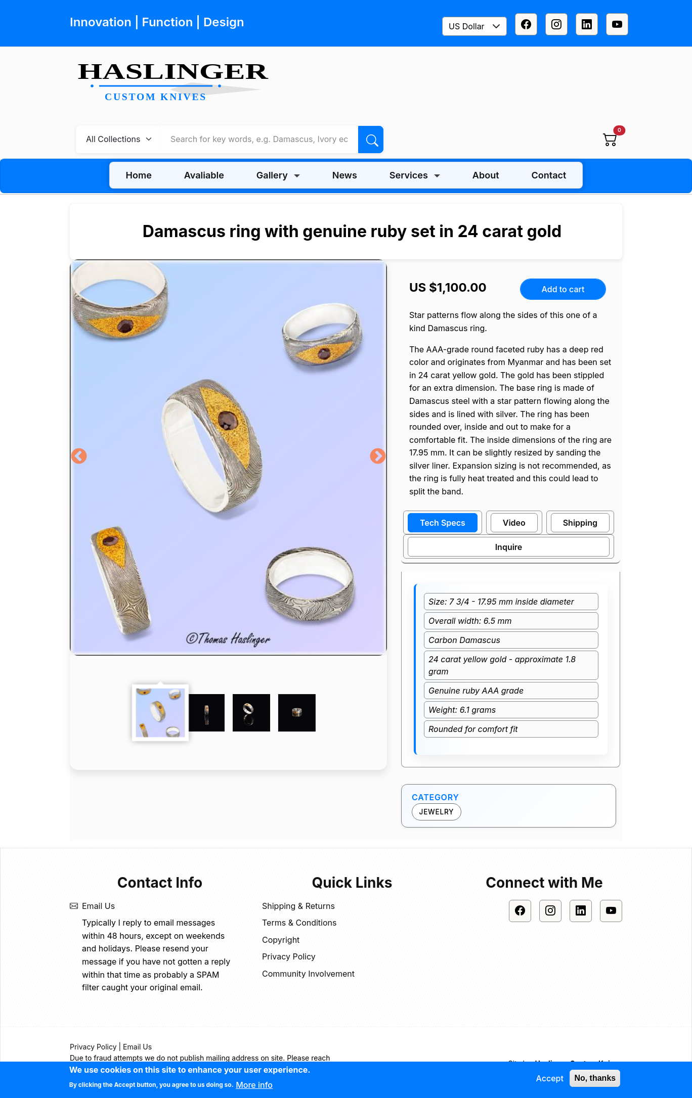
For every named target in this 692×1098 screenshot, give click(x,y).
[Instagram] (556, 24)
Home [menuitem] (139, 175)
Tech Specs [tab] (442, 523)
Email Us (98, 906)
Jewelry (436, 812)
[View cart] (610, 139)
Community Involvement (308, 974)
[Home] (177, 83)
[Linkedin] (587, 24)
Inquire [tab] (509, 547)
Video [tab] (514, 523)
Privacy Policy (289, 956)
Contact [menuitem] (549, 175)
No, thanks (595, 1079)
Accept (549, 1079)
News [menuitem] (344, 175)
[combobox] (474, 26)
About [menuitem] (485, 175)
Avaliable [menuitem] (204, 175)
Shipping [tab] (580, 523)
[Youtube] (617, 24)
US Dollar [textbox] (467, 26)
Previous (79, 457)
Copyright (280, 940)
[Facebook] (526, 24)
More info (254, 1086)
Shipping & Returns (298, 906)
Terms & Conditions (299, 923)
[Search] (370, 139)
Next (378, 457)
